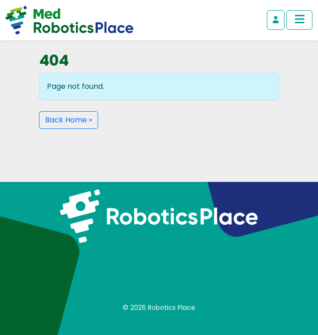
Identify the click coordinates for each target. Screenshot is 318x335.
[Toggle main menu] (299, 20)
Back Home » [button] (68, 119)
